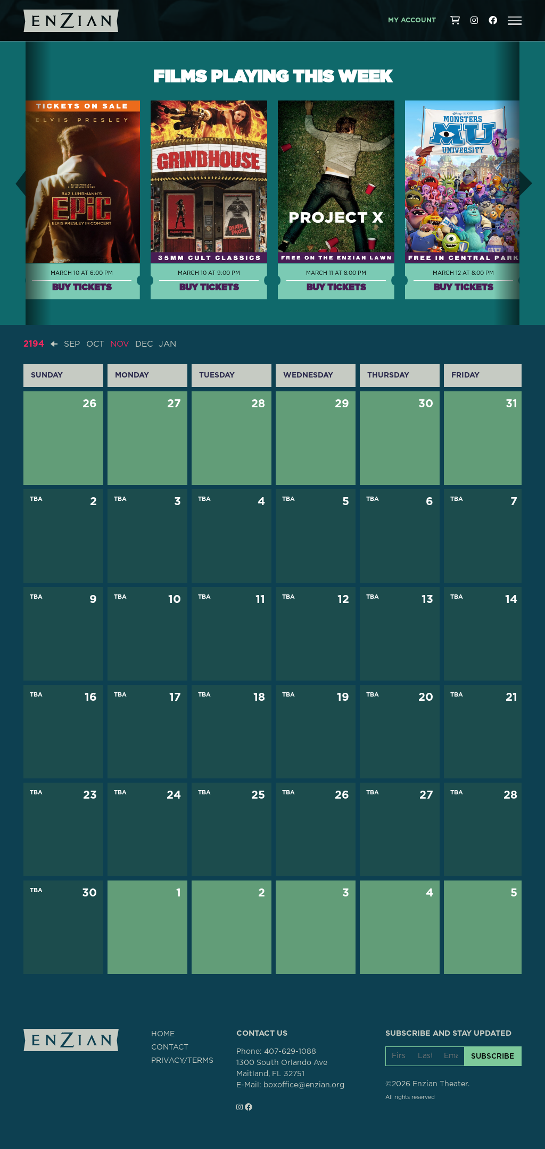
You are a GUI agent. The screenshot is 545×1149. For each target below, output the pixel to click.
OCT (96, 344)
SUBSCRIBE (492, 1056)
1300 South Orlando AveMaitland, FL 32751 (281, 1068)
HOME (163, 1033)
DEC (148, 344)
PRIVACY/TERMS (182, 1060)
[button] (515, 20)
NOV (122, 344)
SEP (72, 344)
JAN (172, 344)
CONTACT (169, 1047)
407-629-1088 (290, 1051)
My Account (412, 20)
